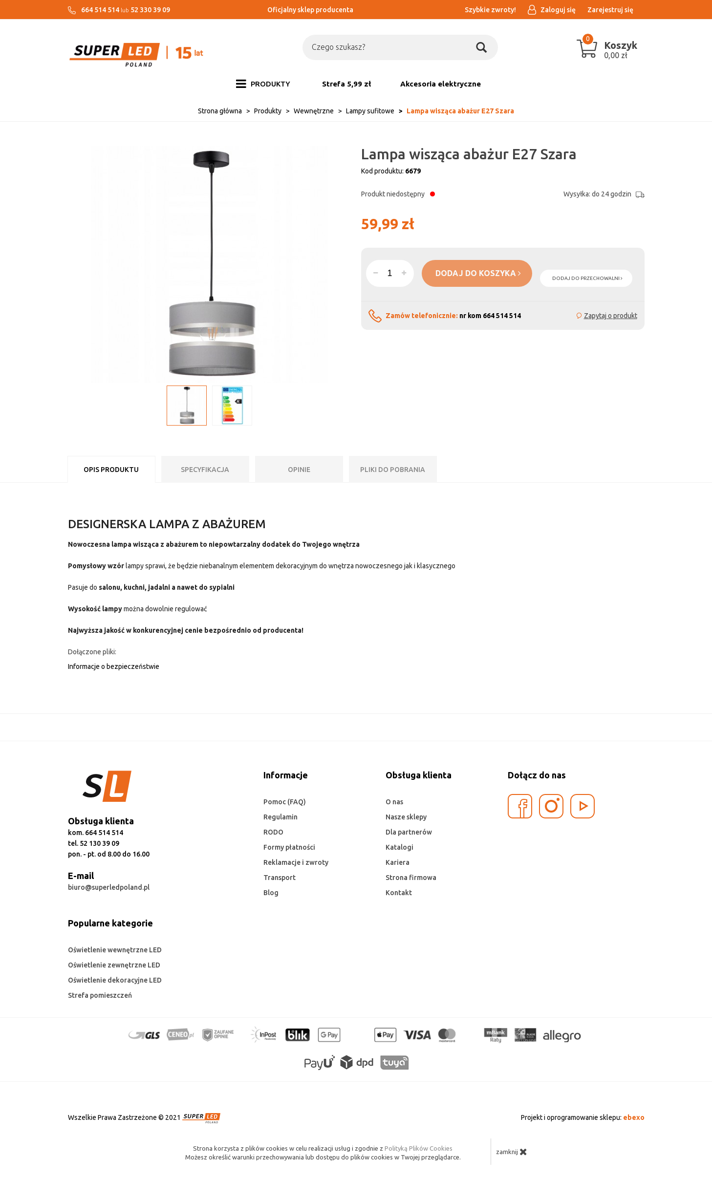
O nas (394, 802)
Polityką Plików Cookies (419, 1148)
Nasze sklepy (406, 817)
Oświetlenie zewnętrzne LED (114, 965)
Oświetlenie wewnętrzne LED (115, 950)
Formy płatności (289, 847)
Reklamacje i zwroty (295, 862)
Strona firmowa (411, 877)
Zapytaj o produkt (610, 316)
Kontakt (399, 893)
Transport (279, 877)
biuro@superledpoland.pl (109, 887)
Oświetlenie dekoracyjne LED (115, 980)
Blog (271, 893)
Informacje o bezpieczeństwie (113, 666)
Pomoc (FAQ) (284, 802)
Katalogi (399, 847)
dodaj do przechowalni (587, 278)
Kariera (398, 862)
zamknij (511, 1152)
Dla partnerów (409, 832)
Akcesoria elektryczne (440, 84)
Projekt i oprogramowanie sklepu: (583, 1117)
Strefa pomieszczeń (100, 995)
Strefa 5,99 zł (346, 84)
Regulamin (280, 817)
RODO (273, 832)
